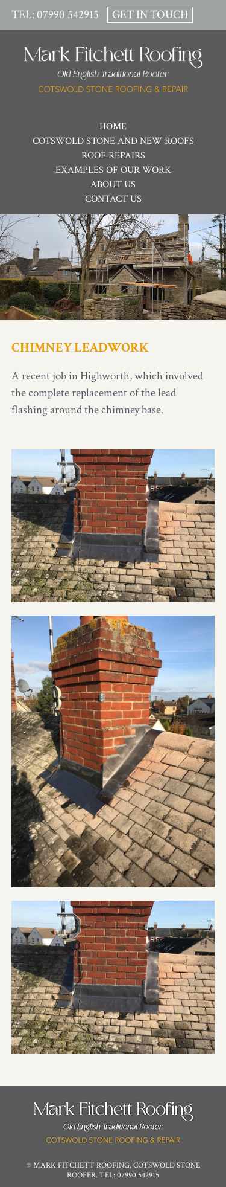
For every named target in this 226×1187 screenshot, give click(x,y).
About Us (113, 184)
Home (113, 126)
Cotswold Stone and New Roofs (113, 141)
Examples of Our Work (113, 170)
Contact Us (113, 199)
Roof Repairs (113, 155)
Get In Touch (150, 14)
